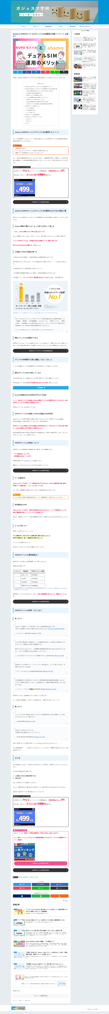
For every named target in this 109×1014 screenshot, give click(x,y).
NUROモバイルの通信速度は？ (32, 116)
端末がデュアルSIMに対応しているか (35, 100)
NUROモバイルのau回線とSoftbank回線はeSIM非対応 (39, 104)
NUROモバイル (27, 879)
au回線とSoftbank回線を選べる (34, 93)
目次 (38, 83)
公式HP (45, 345)
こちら (39, 247)
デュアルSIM (34, 879)
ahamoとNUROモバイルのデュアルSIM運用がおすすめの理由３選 (41, 89)
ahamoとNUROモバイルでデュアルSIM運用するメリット (39, 86)
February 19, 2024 (51, 691)
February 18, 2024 (40, 739)
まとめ (26, 125)
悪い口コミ (29, 122)
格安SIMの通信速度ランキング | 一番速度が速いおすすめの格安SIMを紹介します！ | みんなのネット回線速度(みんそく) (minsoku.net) (40, 590)
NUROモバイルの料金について (32, 107)
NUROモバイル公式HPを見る (40, 204)
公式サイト (28, 462)
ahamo (20, 879)
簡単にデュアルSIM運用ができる (34, 95)
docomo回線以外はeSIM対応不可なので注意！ (37, 102)
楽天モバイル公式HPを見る (40, 865)
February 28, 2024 (59, 657)
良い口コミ (29, 120)
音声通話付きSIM (30, 111)
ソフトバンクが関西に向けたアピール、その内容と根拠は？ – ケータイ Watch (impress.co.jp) (34, 331)
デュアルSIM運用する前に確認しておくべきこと (37, 98)
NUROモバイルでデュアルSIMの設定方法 (40, 352)
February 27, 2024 (36, 635)
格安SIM (15, 879)
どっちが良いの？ (30, 113)
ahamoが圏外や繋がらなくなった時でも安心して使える (40, 91)
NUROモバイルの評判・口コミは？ (33, 118)
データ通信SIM (30, 109)
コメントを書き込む (41, 998)
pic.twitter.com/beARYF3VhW (56, 630)
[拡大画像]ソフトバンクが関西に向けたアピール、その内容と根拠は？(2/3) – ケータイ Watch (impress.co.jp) (35, 314)
